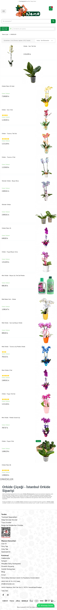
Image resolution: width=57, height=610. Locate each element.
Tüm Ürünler (6, 522)
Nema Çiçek (5, 34)
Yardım (4, 514)
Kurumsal (5, 555)
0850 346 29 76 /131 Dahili (10, 581)
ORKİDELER (13, 34)
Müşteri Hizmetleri (8, 541)
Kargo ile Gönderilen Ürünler (12, 525)
